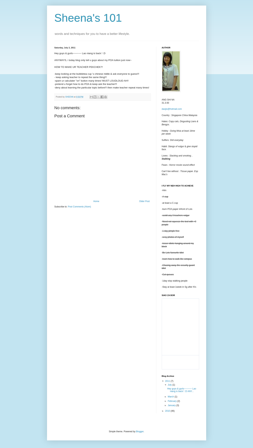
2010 (168, 411)
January (172, 405)
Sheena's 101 (88, 18)
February (172, 401)
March (171, 396)
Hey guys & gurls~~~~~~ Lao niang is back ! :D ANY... (181, 390)
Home (96, 201)
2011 (168, 381)
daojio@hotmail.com (172, 109)
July (170, 384)
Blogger (140, 431)
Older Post (144, 201)
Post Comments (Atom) (79, 206)
